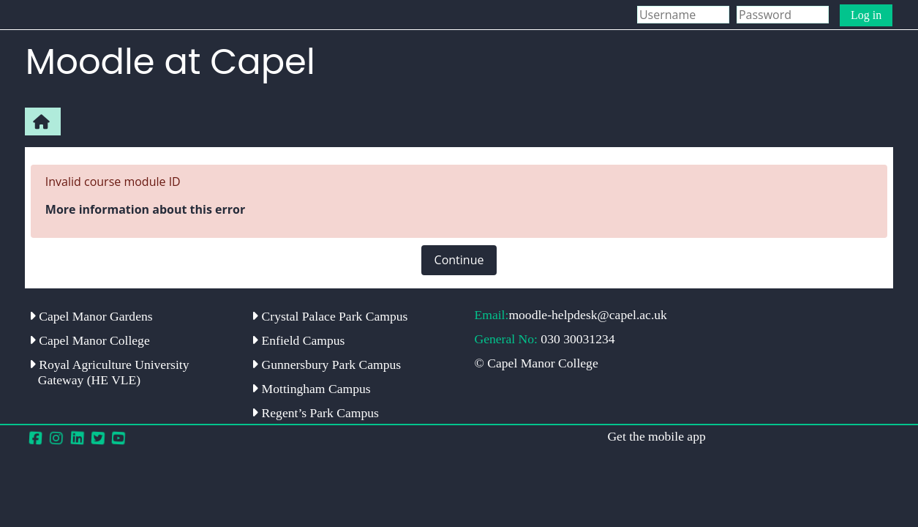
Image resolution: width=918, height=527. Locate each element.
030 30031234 (577, 339)
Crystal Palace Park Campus (329, 316)
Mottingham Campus (311, 388)
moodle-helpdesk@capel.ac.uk (587, 314)
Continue (459, 260)
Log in (866, 15)
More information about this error (145, 209)
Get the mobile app (656, 436)
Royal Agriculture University (109, 372)
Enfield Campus (298, 340)
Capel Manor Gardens (91, 316)
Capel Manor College (89, 340)
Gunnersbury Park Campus (326, 364)
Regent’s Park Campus (315, 412)
